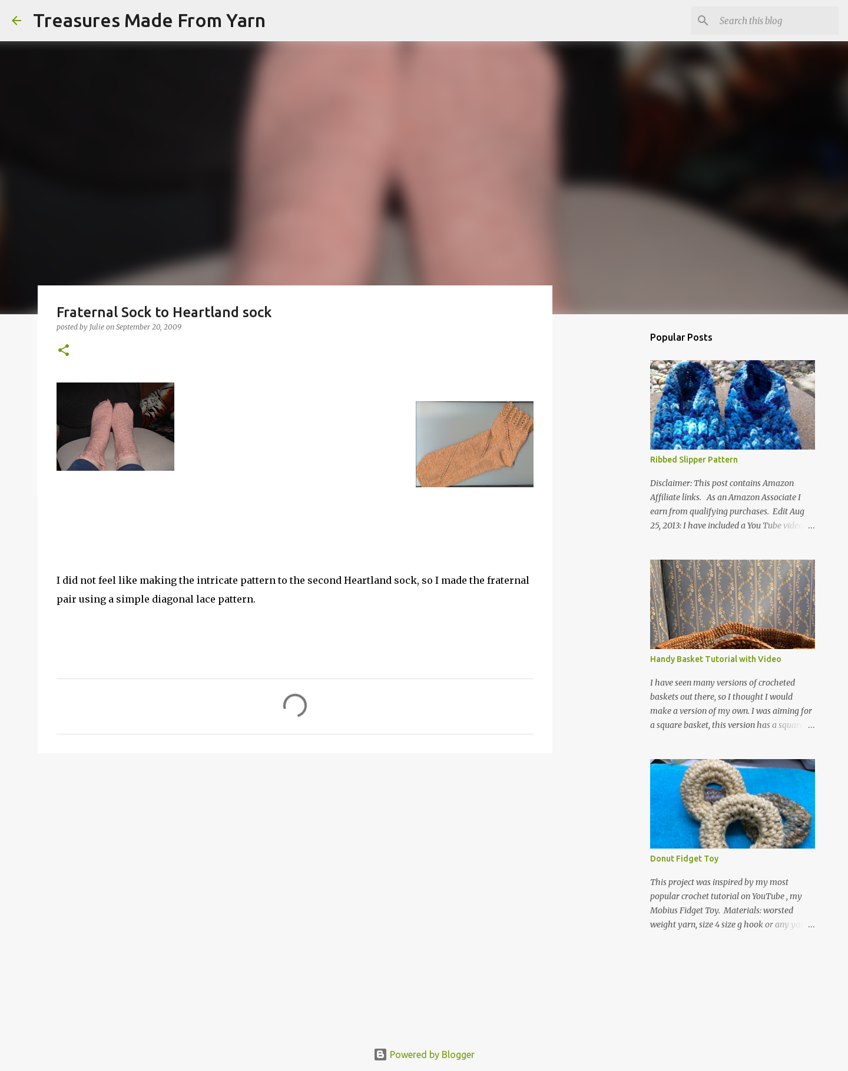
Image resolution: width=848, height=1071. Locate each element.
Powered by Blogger (424, 1054)
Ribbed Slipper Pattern (694, 459)
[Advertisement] (295, 853)
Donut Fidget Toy (684, 858)
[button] (64, 351)
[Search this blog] (777, 20)
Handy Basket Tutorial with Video (715, 659)
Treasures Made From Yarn (149, 20)
